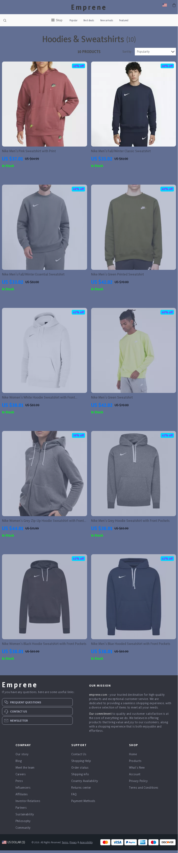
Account (134, 777)
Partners (21, 810)
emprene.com (98, 697)
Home (133, 757)
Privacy (73, 845)
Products (135, 763)
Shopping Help (81, 763)
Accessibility (86, 845)
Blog (19, 763)
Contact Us (78, 757)
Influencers (23, 790)
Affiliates (22, 797)
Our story (22, 757)
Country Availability (84, 783)
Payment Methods (83, 803)
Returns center (81, 790)
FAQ (74, 797)
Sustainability (25, 817)
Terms (65, 845)
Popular (73, 20)
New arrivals (106, 20)
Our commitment (100, 716)
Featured (123, 20)
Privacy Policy (138, 783)
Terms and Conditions (143, 790)
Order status (79, 770)
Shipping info (80, 777)
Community (23, 830)
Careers (21, 777)
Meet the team (25, 770)
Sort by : (127, 54)
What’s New (137, 770)
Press (19, 783)
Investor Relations (28, 803)
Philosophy (23, 823)
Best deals (88, 20)
